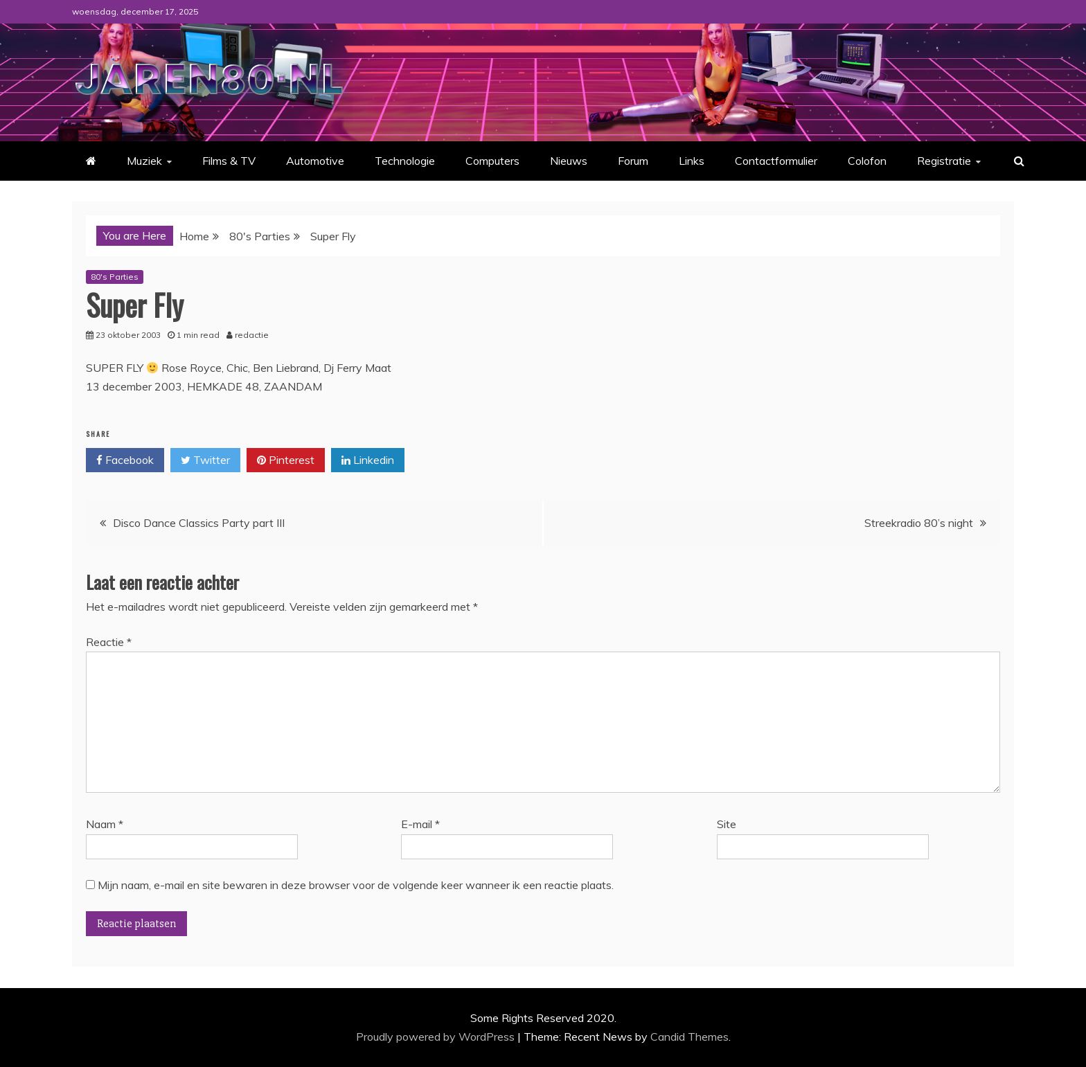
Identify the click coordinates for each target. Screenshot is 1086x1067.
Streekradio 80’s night (918, 523)
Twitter (205, 460)
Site (726, 824)
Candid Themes (689, 1036)
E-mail (420, 824)
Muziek (144, 161)
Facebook (125, 460)
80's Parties (115, 276)
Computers (492, 161)
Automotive (315, 161)
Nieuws (568, 161)
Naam (104, 824)
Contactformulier (776, 161)
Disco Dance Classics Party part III (199, 523)
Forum (633, 161)
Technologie (405, 161)
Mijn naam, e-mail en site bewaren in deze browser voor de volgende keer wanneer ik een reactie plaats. (356, 885)
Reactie (109, 642)
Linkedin (367, 460)
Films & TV (229, 161)
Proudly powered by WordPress (436, 1036)
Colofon (867, 161)
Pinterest (285, 460)
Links (691, 161)
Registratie (944, 161)
